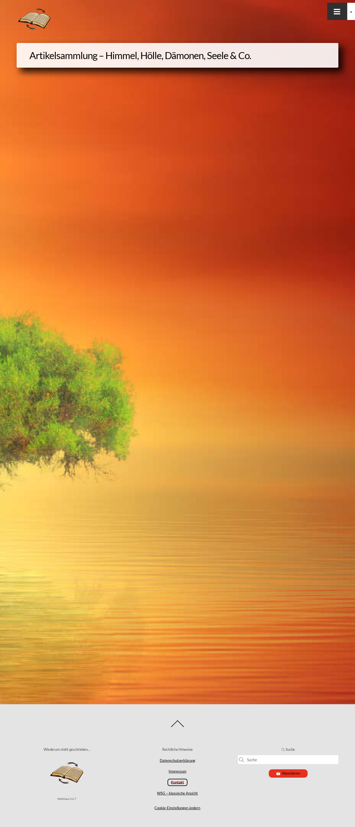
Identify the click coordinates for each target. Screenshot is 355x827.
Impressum (177, 771)
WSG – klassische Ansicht (177, 793)
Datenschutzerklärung (177, 760)
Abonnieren (288, 773)
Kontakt (177, 782)
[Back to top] (177, 726)
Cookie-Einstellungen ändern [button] (177, 808)
